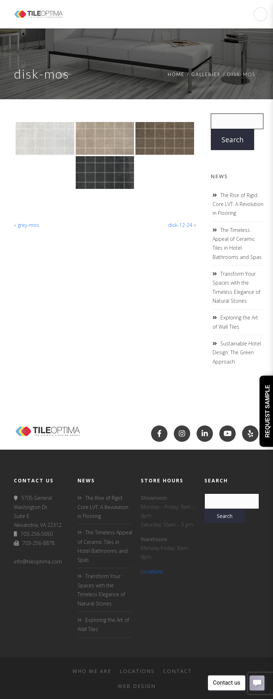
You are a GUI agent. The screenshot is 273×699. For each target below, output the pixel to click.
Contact (177, 671)
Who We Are (92, 671)
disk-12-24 (180, 225)
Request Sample (267, 411)
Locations (152, 571)
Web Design (137, 686)
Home (176, 74)
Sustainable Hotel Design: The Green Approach (237, 352)
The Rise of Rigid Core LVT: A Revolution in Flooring (238, 204)
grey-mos (28, 225)
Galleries (205, 74)
